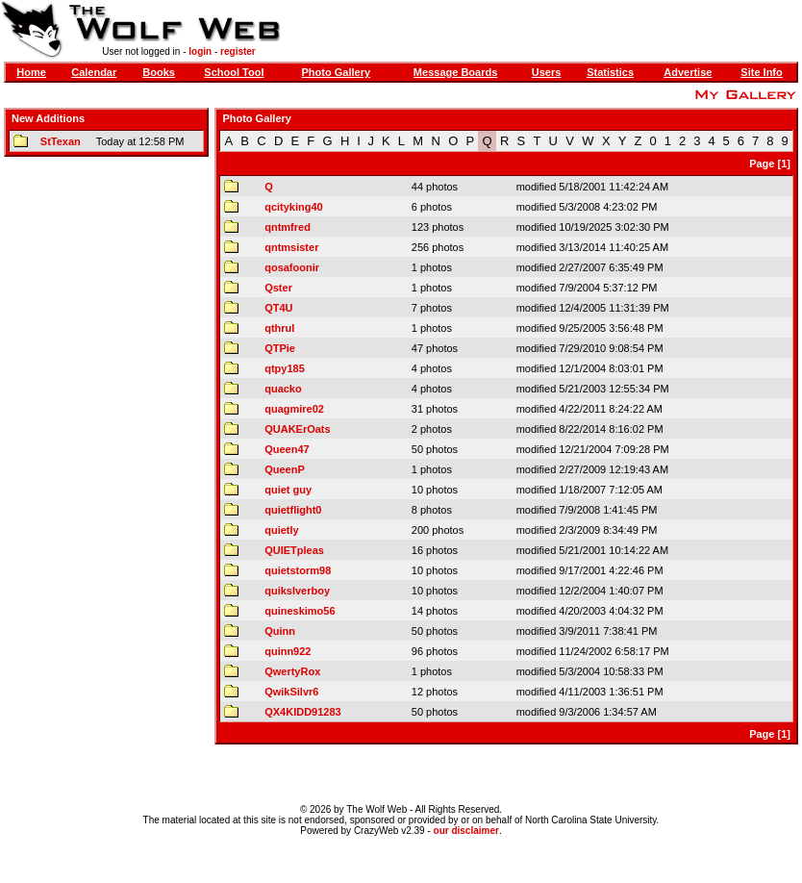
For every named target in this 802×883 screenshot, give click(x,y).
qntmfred (287, 227)
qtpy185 (284, 368)
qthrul (279, 328)
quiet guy (288, 489)
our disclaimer (466, 830)
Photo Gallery (336, 72)
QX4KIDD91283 (302, 712)
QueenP (284, 469)
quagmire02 (294, 409)
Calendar (93, 72)
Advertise (688, 72)
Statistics (610, 72)
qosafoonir (291, 267)
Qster (278, 287)
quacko (283, 388)
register (238, 51)
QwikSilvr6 (291, 691)
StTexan (60, 141)
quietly (281, 530)
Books (158, 72)
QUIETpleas (294, 550)
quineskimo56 (299, 611)
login (200, 51)
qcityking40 (293, 207)
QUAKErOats (297, 429)
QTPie (279, 348)
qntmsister (291, 247)
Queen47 (286, 449)
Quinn (279, 631)
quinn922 (287, 651)
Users (547, 72)
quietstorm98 (297, 570)
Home (31, 72)
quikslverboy (297, 590)
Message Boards (455, 72)
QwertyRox (292, 671)
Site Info (761, 72)
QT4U (278, 308)
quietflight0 (292, 510)
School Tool (233, 72)
